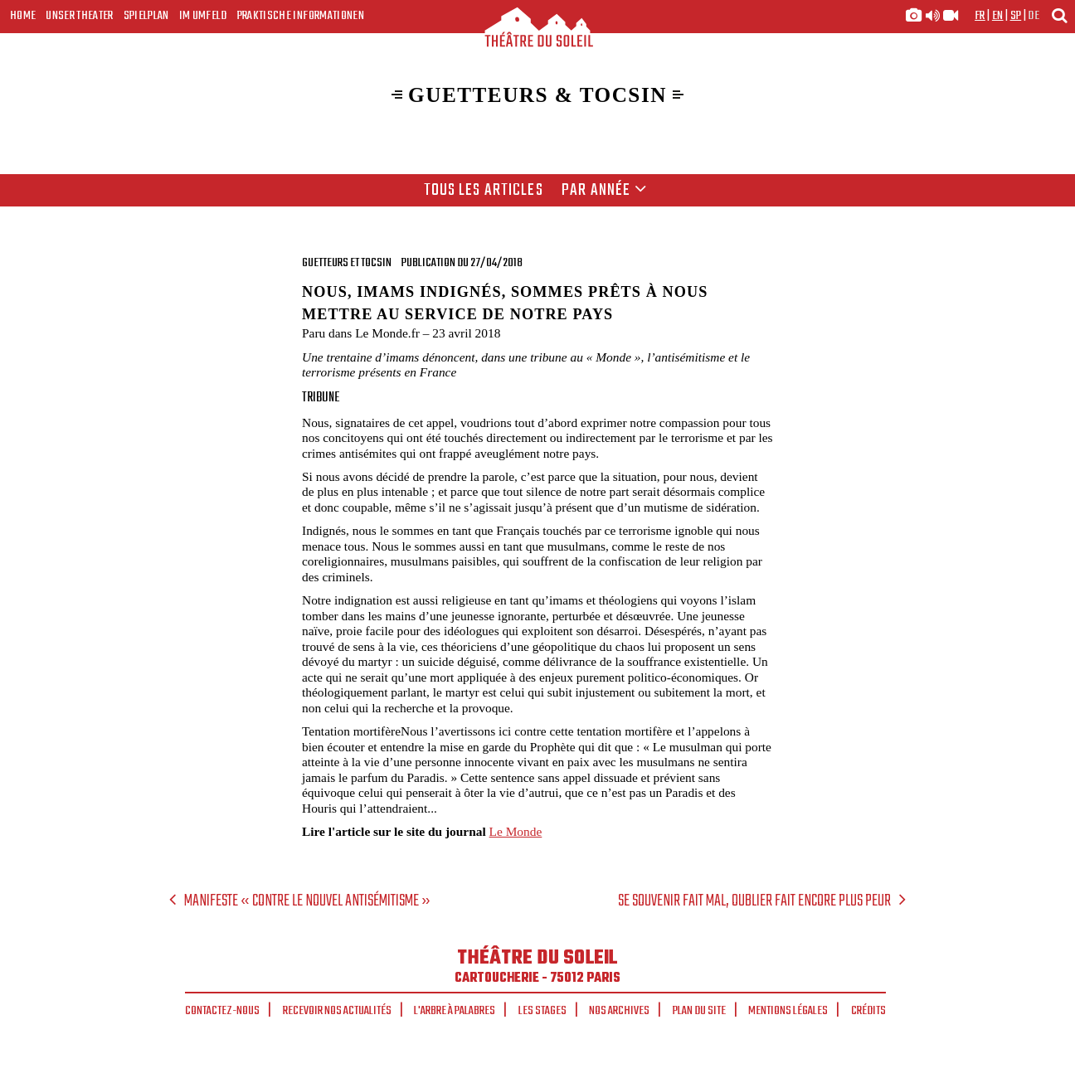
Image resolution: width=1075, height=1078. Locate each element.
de (1033, 16)
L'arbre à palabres (454, 1011)
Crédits (868, 1011)
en (998, 16)
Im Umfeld (203, 16)
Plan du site (699, 1011)
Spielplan (146, 16)
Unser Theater (79, 16)
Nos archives (619, 1011)
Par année (604, 190)
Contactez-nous (222, 1011)
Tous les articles (483, 190)
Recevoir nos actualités (337, 1011)
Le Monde (515, 831)
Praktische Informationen (300, 16)
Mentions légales (788, 1011)
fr (980, 16)
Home (23, 16)
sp (1016, 16)
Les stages (542, 1011)
